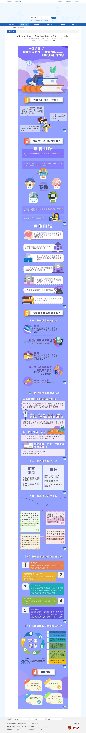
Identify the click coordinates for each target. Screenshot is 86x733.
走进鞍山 (74, 24)
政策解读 (22, 27)
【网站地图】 (76, 723)
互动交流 (49, 24)
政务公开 (24, 24)
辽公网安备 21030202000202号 (34, 729)
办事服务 (37, 24)
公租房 (38, 20)
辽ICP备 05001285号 (22, 729)
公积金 (35, 20)
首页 (14, 27)
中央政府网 (9, 1)
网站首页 (11, 24)
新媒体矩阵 (76, 1)
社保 (42, 20)
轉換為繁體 (68, 1)
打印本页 (46, 40)
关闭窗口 (53, 40)
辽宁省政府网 (18, 1)
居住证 (45, 20)
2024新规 (52, 20)
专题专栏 (62, 24)
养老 (48, 20)
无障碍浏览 (60, 1)
